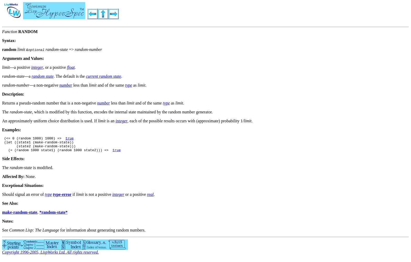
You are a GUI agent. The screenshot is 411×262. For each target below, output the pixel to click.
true (70, 139)
